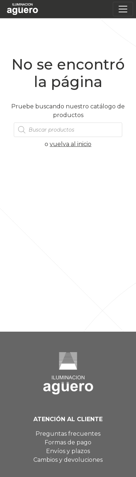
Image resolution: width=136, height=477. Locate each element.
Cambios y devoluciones (68, 459)
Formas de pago (68, 442)
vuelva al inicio (70, 144)
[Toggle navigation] (123, 9)
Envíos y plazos (68, 451)
